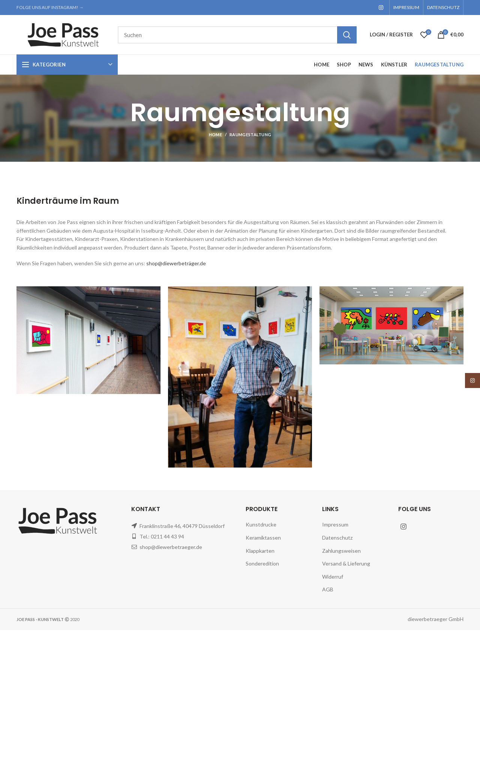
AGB (327, 589)
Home (215, 134)
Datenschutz (337, 537)
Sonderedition (262, 563)
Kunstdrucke (261, 524)
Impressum (335, 524)
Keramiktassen (263, 537)
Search (347, 35)
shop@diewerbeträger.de (176, 263)
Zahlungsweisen (341, 550)
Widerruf (332, 576)
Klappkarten (260, 550)
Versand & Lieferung (346, 563)
